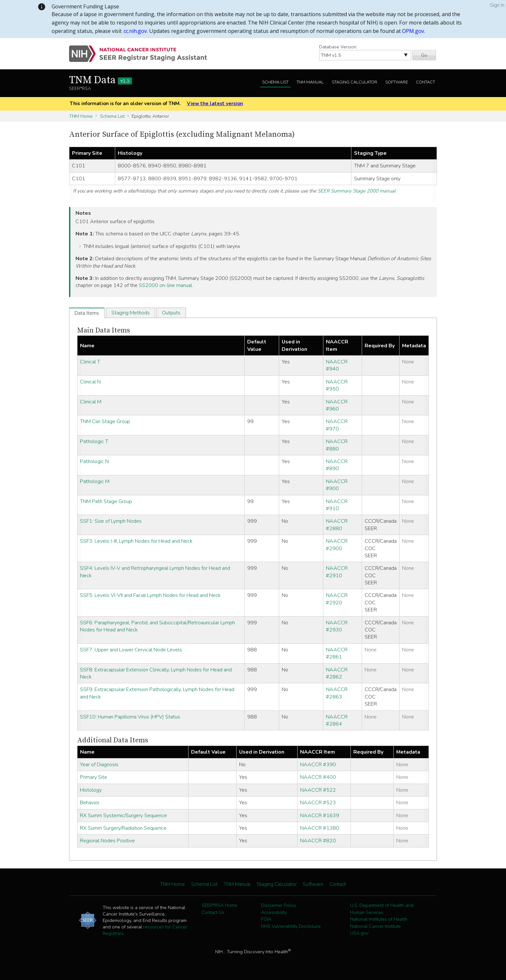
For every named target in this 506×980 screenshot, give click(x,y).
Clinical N (90, 381)
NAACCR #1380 (319, 828)
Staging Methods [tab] (130, 312)
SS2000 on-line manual (165, 285)
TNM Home (81, 116)
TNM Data (100, 80)
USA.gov (359, 933)
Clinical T (90, 361)
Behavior (89, 802)
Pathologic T (94, 441)
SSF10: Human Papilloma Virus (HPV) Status (130, 716)
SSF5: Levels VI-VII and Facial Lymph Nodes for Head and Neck (150, 595)
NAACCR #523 (318, 802)
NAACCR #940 (337, 365)
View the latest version (215, 103)
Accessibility (274, 912)
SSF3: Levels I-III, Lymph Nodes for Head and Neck (136, 541)
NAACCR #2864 (337, 720)
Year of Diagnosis (99, 764)
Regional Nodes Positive (107, 840)
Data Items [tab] (87, 313)
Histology (91, 790)
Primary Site (93, 777)
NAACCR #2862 (337, 673)
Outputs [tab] (171, 312)
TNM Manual (310, 82)
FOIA (266, 919)
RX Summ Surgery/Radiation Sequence (123, 828)
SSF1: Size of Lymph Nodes (111, 521)
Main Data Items (103, 330)
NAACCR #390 (318, 764)
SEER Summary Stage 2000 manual (357, 191)
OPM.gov (413, 31)
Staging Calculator (354, 82)
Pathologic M (94, 481)
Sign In (497, 5)
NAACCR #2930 (337, 626)
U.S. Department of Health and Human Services (381, 909)
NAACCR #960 (337, 405)
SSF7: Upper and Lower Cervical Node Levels (131, 649)
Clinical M (90, 401)
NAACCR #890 (337, 465)
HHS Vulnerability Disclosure (291, 926)
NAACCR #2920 (337, 599)
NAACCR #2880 (337, 525)
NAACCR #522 (318, 790)
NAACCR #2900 (337, 545)
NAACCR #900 (337, 485)
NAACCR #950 (337, 385)
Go (424, 55)
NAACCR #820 (318, 840)
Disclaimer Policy (278, 905)
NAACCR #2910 (337, 572)
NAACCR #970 (337, 425)
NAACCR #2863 (337, 693)
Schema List (275, 82)
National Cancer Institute (375, 926)
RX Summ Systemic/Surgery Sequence (123, 815)
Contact (425, 82)
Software (396, 82)
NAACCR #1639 (319, 815)
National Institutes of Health (378, 919)
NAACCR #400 (318, 777)
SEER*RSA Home (219, 905)
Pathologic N (94, 461)
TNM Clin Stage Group (105, 421)
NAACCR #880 (337, 445)
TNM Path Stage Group (106, 501)
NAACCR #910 (337, 505)
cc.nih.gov (135, 31)
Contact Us (213, 912)
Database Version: (338, 47)
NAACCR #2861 (337, 653)
